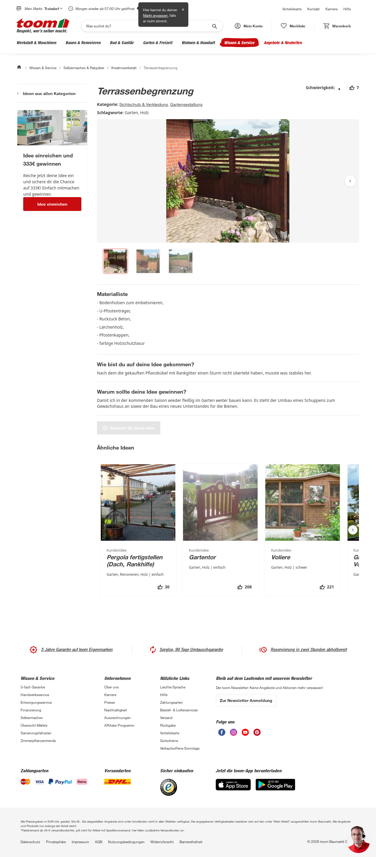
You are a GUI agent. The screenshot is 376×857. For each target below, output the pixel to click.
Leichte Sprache (172, 687)
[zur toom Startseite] (42, 25)
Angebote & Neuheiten (283, 42)
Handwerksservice (35, 694)
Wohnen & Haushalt (198, 42)
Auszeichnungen (117, 717)
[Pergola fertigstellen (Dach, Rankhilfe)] (138, 530)
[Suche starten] (214, 26)
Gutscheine (169, 740)
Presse (109, 702)
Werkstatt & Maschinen (36, 42)
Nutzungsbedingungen (126, 841)
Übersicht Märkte (34, 725)
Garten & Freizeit (157, 42)
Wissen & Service (239, 42)
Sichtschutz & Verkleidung (143, 104)
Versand (166, 717)
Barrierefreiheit (190, 841)
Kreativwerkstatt (124, 67)
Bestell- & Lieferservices (179, 710)
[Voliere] (302, 530)
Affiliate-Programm (119, 725)
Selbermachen (32, 717)
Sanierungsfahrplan (36, 732)
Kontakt (313, 8)
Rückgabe (168, 725)
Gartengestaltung (186, 104)
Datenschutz (30, 841)
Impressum (80, 841)
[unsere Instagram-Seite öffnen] (233, 732)
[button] (248, 26)
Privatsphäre (56, 841)
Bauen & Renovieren (83, 42)
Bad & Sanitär (122, 42)
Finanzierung (31, 710)
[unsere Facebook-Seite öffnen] (221, 732)
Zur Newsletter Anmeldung (246, 700)
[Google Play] (275, 785)
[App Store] (233, 785)
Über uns (111, 687)
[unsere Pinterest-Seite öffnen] (257, 732)
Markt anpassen (155, 15)
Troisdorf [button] (53, 8)
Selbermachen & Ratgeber (83, 67)
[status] (293, 26)
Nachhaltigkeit (115, 710)
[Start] (19, 67)
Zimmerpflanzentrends (38, 740)
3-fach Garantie (33, 687)
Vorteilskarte (291, 8)
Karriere (331, 8)
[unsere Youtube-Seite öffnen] (245, 732)
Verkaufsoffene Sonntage (179, 748)
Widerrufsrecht (162, 841)
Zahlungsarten (171, 702)
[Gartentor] (220, 530)
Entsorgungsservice (36, 702)
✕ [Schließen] (183, 9)
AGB (98, 841)
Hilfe (347, 8)
